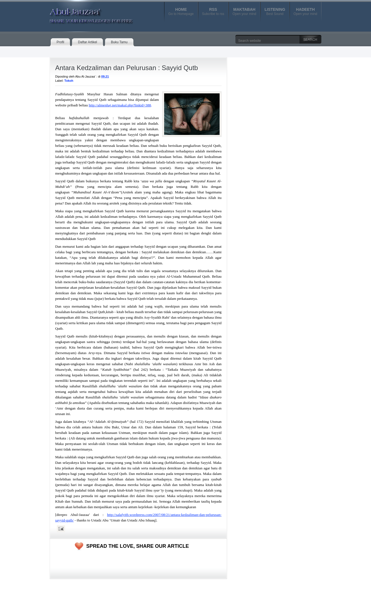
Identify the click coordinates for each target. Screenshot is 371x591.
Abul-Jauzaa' (85, 13)
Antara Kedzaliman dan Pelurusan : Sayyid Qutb (126, 67)
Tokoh (68, 80)
